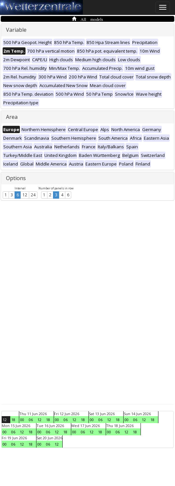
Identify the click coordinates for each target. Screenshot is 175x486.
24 (33, 195)
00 (22, 419)
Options (16, 178)
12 (25, 195)
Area (12, 117)
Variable (16, 29)
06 (31, 419)
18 (13, 419)
